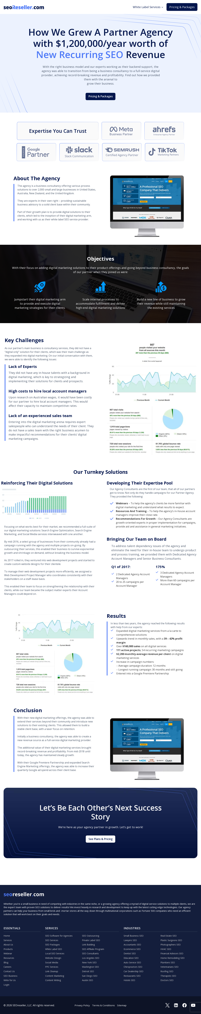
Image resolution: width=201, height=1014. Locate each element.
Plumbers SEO (168, 959)
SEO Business (11, 974)
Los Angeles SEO (91, 954)
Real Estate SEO (169, 929)
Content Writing (54, 979)
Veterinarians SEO (171, 964)
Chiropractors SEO (134, 964)
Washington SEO (92, 964)
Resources (10, 954)
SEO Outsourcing (92, 929)
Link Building (89, 939)
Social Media (52, 959)
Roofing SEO (167, 969)
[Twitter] (166, 1005)
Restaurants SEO (133, 974)
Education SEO (132, 954)
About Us (9, 939)
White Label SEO (54, 944)
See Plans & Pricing (101, 847)
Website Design (54, 954)
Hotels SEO (130, 979)
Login (7, 984)
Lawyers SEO (131, 934)
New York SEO (90, 959)
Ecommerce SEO (133, 944)
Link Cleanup (52, 969)
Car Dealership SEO (135, 969)
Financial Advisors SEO (173, 949)
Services (8, 934)
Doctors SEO (167, 979)
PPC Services (52, 964)
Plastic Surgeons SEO (172, 934)
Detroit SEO (89, 969)
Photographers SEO (172, 939)
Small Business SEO (135, 929)
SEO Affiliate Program (94, 944)
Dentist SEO (130, 949)
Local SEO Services (56, 949)
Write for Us (11, 979)
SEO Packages (53, 939)
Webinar (9, 949)
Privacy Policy (81, 1005)
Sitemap (122, 1005)
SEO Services (52, 934)
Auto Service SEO (133, 959)
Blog (6, 959)
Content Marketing (56, 974)
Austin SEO (88, 979)
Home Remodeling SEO (173, 954)
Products (9, 944)
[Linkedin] (175, 1005)
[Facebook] (184, 1005)
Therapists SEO (169, 974)
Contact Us (10, 969)
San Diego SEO (90, 974)
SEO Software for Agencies (60, 929)
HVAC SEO (166, 944)
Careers (8, 964)
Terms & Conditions (103, 1005)
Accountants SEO (133, 939)
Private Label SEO (92, 934)
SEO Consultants (91, 949)
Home (7, 929)
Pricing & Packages (182, 7)
